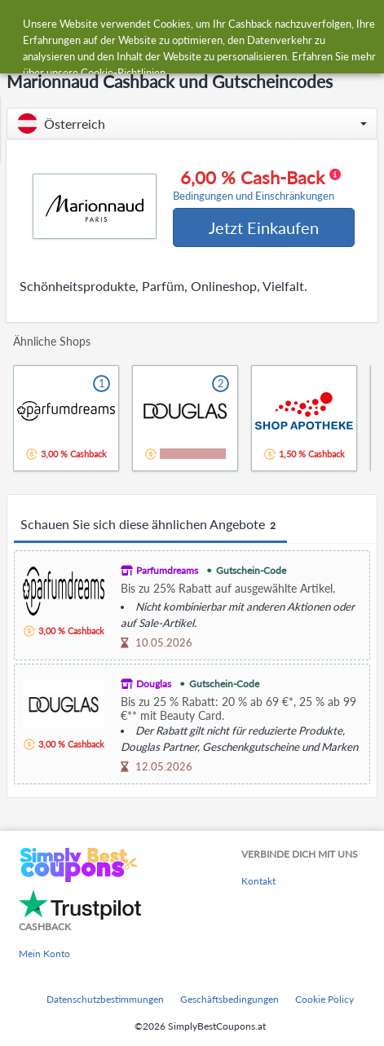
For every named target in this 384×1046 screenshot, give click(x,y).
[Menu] (21, 23)
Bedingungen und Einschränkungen (253, 196)
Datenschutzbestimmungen (105, 999)
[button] (192, 123)
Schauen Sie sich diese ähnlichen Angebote (150, 525)
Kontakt (258, 881)
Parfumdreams (167, 570)
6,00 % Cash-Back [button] (257, 185)
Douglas (153, 683)
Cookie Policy (324, 999)
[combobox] (208, 23)
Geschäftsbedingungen (229, 999)
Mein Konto (44, 953)
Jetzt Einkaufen (264, 227)
